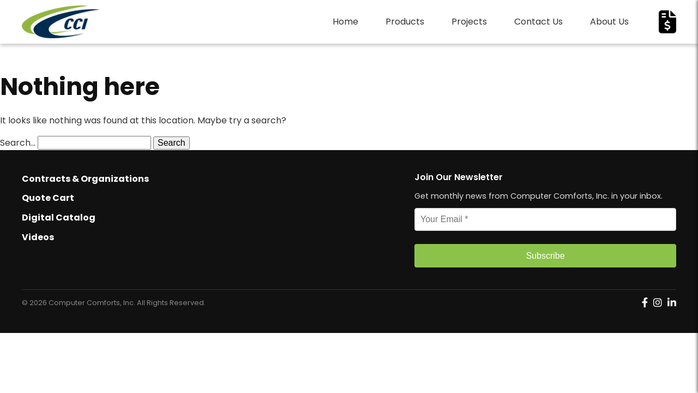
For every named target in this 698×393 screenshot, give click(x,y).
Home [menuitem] (345, 21)
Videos (38, 237)
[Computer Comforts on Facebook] (645, 302)
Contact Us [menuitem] (538, 21)
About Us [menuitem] (609, 21)
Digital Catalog (58, 217)
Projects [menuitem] (469, 21)
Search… (17, 142)
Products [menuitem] (405, 21)
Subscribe (545, 255)
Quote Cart (48, 198)
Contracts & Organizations (85, 178)
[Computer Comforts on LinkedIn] (671, 302)
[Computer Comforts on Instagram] (657, 302)
